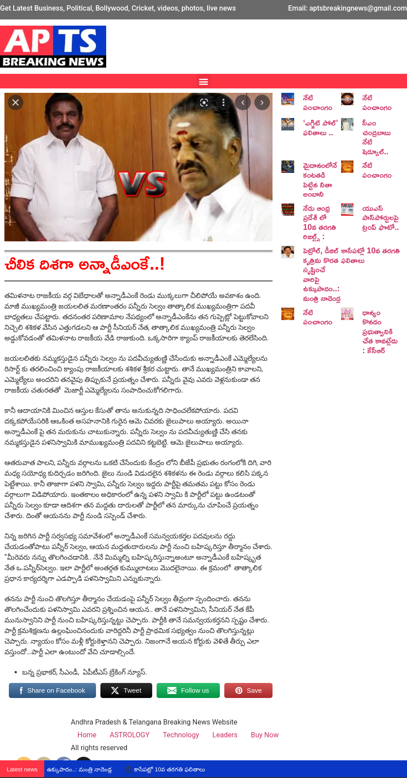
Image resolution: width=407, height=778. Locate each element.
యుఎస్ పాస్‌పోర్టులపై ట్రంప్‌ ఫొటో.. (380, 217)
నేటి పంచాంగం (317, 102)
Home (86, 735)
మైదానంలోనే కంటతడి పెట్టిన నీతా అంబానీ (320, 179)
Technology (181, 735)
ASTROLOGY (130, 735)
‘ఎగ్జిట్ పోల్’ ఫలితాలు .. (320, 127)
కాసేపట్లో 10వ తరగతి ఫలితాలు (370, 255)
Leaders (225, 735)
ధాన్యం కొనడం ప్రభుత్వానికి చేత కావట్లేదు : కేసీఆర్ (380, 331)
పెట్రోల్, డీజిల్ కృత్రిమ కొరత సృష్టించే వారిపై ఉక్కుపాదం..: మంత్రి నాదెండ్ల (322, 274)
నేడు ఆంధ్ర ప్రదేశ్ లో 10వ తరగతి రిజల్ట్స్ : (319, 222)
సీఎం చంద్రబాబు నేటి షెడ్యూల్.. (376, 137)
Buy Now (265, 735)
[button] (203, 81)
